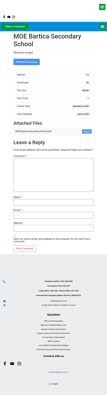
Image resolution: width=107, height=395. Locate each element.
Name (17, 197)
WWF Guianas (54, 341)
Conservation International (53, 337)
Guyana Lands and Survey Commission (53, 333)
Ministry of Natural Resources (53, 325)
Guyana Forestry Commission (53, 329)
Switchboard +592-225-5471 (58, 286)
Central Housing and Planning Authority (53, 349)
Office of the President (53, 321)
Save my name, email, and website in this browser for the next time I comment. (51, 240)
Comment (19, 156)
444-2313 (54, 291)
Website (18, 223)
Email (17, 210)
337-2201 (75, 291)
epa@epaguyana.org (59, 301)
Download (32, 62)
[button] (102, 7)
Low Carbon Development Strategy (53, 345)
